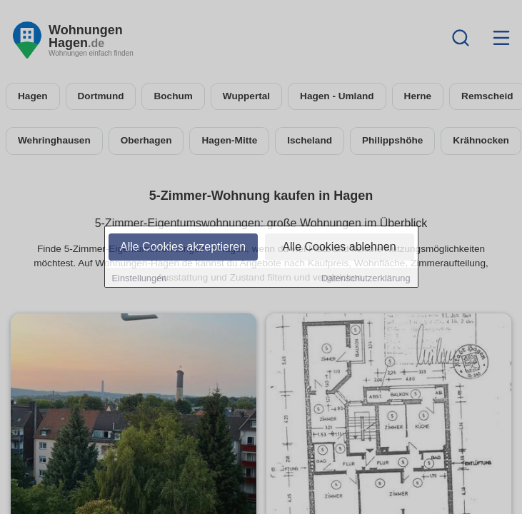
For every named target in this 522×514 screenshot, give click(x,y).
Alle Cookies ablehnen (339, 247)
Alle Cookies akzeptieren (183, 247)
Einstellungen (139, 278)
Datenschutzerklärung (365, 278)
